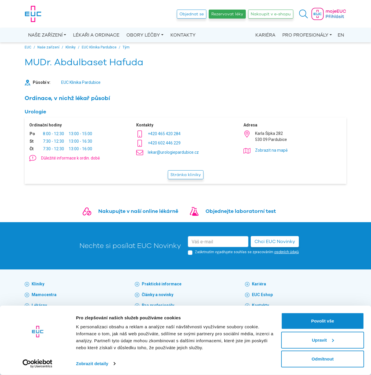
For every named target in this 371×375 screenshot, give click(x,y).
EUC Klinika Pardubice (81, 82)
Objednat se (191, 14)
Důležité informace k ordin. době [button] (70, 158)
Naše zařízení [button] (45, 35)
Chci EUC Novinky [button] (274, 241)
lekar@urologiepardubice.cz (173, 152)
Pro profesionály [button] (305, 35)
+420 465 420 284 (164, 133)
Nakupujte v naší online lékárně (138, 211)
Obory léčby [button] (143, 35)
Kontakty (183, 35)
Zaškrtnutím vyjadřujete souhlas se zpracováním (247, 252)
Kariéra (265, 35)
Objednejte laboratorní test (240, 211)
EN (341, 35)
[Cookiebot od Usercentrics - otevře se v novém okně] (37, 363)
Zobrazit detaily (92, 363)
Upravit (323, 339)
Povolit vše (322, 320)
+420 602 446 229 (164, 143)
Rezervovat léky (227, 14)
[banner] (33, 14)
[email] (218, 241)
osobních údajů (286, 252)
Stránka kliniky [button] (185, 174)
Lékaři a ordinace (96, 35)
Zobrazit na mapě (271, 150)
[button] (303, 14)
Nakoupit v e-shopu (271, 14)
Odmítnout (323, 358)
